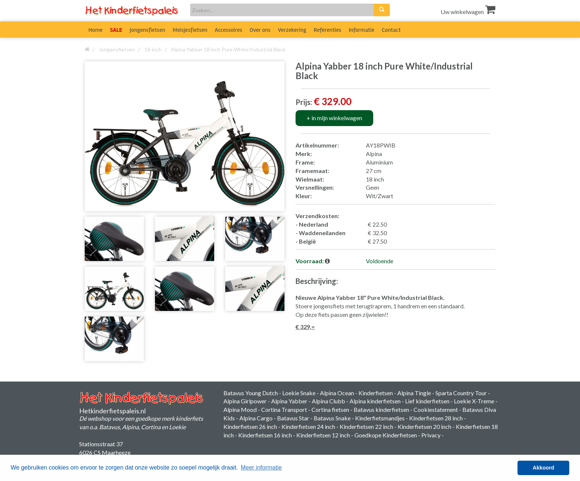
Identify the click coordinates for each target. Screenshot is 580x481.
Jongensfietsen (147, 30)
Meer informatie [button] (261, 467)
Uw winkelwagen (468, 11)
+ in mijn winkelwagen (334, 117)
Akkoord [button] (543, 468)
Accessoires (228, 30)
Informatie (361, 30)
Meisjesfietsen (190, 30)
